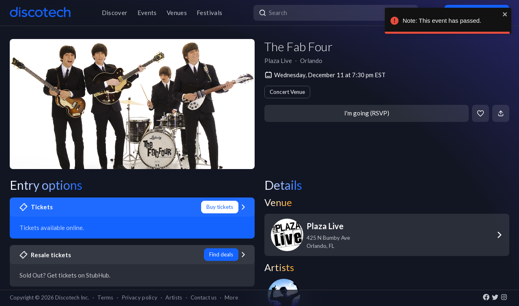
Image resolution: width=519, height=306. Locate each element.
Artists (173, 297)
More (231, 297)
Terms (105, 297)
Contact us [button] (204, 297)
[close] (505, 14)
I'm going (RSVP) (366, 113)
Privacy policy (140, 297)
